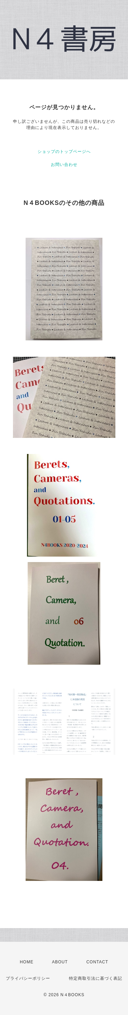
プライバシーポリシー (28, 978)
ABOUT (60, 962)
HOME (26, 962)
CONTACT (97, 962)
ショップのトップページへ (64, 151)
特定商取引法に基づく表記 (95, 978)
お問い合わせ (64, 164)
